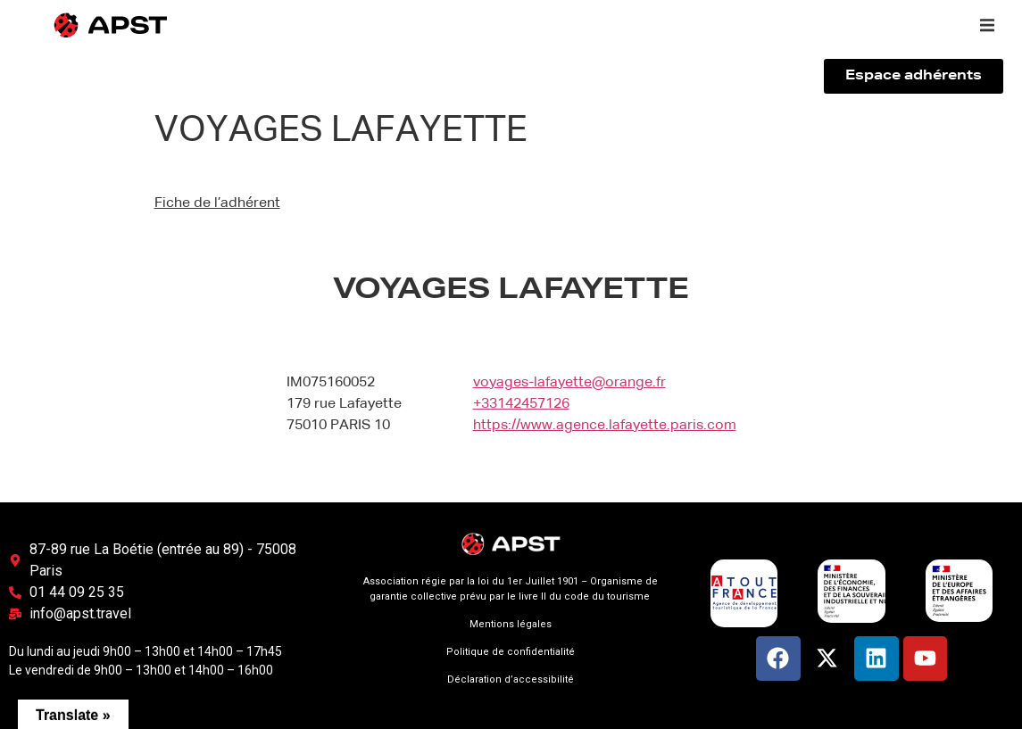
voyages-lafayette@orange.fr (569, 383)
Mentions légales (510, 624)
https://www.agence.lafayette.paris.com (604, 425)
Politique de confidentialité (510, 652)
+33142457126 (521, 404)
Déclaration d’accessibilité (510, 679)
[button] (987, 25)
